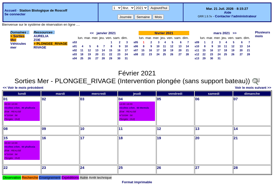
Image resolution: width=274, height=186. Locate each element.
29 (110, 58)
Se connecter (15, 14)
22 (110, 54)
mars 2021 (221, 33)
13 (96, 50)
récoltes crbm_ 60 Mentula (134, 108)
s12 (197, 54)
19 (89, 54)
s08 (136, 54)
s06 (136, 46)
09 (44, 129)
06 (197, 99)
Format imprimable (137, 182)
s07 (136, 50)
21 (103, 54)
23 (119, 54)
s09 (197, 42)
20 (96, 54)
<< (92, 33)
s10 (197, 46)
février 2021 (163, 33)
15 (110, 50)
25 (81, 58)
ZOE (37, 40)
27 (96, 58)
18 (81, 54)
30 (119, 58)
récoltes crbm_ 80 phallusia (19, 108)
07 (236, 99)
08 (6, 129)
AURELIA (41, 36)
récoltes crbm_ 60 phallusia (19, 147)
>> (235, 33)
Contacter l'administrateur (235, 16)
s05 (136, 42)
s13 (197, 58)
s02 (74, 50)
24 (126, 54)
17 (126, 50)
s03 (74, 54)
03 (82, 99)
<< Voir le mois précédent (23, 87)
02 (44, 99)
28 (103, 58)
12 (89, 50)
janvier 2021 (106, 33)
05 (159, 99)
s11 (197, 50)
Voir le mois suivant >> (253, 87)
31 (126, 58)
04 (121, 99)
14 (103, 50)
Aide (227, 12)
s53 (74, 42)
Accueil (10, 10)
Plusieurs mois (262, 34)
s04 (74, 58)
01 (6, 99)
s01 (74, 46)
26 (89, 58)
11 (81, 50)
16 (119, 50)
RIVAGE (40, 47)
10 (126, 46)
